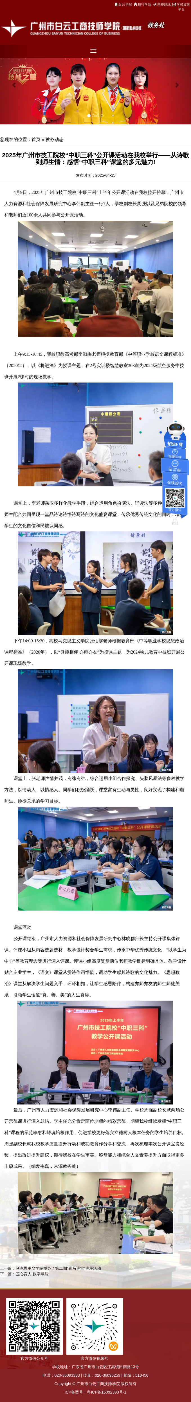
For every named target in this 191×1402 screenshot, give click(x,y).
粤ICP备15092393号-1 (106, 1392)
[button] (14, 84)
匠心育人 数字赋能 (32, 1274)
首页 (36, 139)
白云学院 (123, 4)
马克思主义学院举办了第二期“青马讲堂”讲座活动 (58, 1268)
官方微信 (175, 510)
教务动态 (55, 139)
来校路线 (162, 4)
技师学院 (142, 4)
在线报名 (175, 482)
